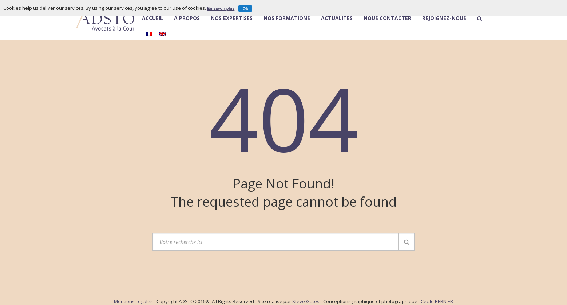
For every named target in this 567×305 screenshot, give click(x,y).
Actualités (337, 18)
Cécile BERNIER (437, 301)
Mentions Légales (133, 301)
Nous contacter (387, 18)
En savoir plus (220, 8)
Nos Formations (286, 18)
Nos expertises (232, 18)
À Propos (187, 18)
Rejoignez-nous (444, 18)
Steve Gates (306, 301)
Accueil (152, 18)
